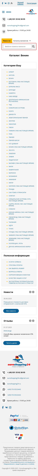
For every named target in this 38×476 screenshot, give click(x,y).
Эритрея (12, 121)
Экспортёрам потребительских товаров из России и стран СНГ (21, 282)
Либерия (12, 153)
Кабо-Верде (13, 96)
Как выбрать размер (16, 268)
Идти (11, 225)
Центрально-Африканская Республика (19, 100)
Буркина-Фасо (14, 87)
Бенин (11, 78)
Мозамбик (13, 176)
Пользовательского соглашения (22, 462)
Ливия (11, 157)
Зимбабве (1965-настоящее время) (19, 239)
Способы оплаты (15, 265)
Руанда (11, 189)
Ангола (11, 75)
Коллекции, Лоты (16, 243)
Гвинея (11, 137)
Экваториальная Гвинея (18, 118)
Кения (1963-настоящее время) (20, 147)
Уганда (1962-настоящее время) (21, 232)
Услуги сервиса (15, 262)
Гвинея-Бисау (14, 140)
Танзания (12, 222)
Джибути (12, 114)
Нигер (11, 183)
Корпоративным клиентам (19, 275)
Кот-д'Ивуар (13, 144)
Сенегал (12, 196)
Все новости (11, 311)
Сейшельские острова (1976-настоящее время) (20, 200)
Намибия (12, 179)
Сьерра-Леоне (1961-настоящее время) (21, 205)
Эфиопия (12, 124)
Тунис (11, 229)
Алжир (11, 72)
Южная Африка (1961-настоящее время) (21, 213)
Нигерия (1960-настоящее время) (21, 186)
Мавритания (14, 170)
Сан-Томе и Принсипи (17, 192)
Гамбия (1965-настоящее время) (21, 131)
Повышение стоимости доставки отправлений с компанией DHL (16, 303)
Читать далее (11, 343)
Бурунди (12, 90)
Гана (10, 134)
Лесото (11, 150)
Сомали (12, 209)
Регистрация (31, 3)
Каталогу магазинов (20, 41)
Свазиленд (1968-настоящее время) (20, 218)
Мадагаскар (13, 160)
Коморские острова (17, 108)
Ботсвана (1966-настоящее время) (19, 82)
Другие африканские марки (20, 247)
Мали (11, 166)
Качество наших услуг (18, 278)
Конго (11, 111)
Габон (11, 127)
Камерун (12, 93)
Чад (10, 105)
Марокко (12, 173)
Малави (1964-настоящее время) (21, 163)
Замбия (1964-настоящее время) (21, 235)
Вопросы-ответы (15, 272)
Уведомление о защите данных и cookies (19, 464)
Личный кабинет (20, 3)
